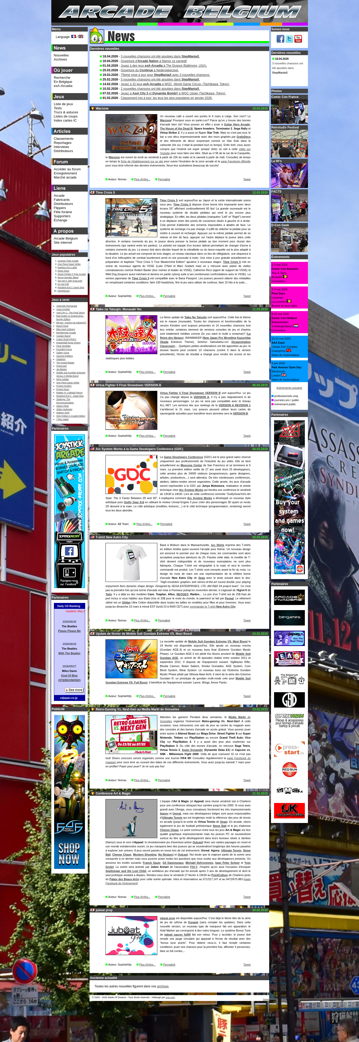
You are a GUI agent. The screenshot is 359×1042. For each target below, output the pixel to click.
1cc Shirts (217, 545)
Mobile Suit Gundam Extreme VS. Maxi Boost (217, 641)
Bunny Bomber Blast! (68, 277)
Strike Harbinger (64, 409)
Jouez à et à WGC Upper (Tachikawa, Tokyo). (173, 93)
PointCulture (219, 875)
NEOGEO (183, 594)
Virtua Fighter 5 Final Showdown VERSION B (190, 392)
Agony (164, 813)
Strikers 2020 (63, 412)
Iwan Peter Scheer (227, 862)
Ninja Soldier (62, 379)
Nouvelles (61, 55)
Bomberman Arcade (66, 332)
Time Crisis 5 (169, 200)
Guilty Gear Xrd (134, 502)
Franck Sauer (152, 862)
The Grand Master (65, 362)
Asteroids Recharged (66, 306)
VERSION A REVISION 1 (234, 405)
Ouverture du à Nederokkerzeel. (150, 70)
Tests (58, 108)
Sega (201, 577)
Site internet (63, 242)
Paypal (229, 598)
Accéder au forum (67, 169)
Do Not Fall (63, 284)
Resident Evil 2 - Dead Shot (70, 396)
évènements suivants (289, 387)
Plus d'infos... (142, 179)
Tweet (246, 179)
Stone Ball (219, 825)
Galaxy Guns (62, 352)
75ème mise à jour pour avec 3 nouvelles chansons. (165, 75)
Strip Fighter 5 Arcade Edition (70, 416)
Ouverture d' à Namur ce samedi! (154, 61)
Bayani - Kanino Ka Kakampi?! (71, 322)
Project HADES (64, 386)
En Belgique (63, 82)
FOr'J (193, 866)
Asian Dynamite (192, 749)
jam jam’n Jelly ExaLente (70, 281)
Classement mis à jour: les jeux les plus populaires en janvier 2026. (167, 98)
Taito (108, 594)
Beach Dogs (62, 326)
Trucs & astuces (66, 112)
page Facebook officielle (236, 161)
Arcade (59, 195)
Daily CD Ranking (68, 606)
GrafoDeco (243, 136)
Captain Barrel (63, 336)
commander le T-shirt (213, 606)
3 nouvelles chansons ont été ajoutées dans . (160, 56)
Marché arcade (65, 177)
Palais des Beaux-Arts (124, 879)
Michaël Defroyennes (199, 862)
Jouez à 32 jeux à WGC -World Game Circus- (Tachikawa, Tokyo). (175, 84)
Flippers (60, 208)
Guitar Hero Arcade (237, 124)
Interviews (61, 147)
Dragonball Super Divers (68, 342)
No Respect (165, 854)
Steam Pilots (62, 406)
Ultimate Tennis (172, 817)
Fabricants (62, 200)
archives (163, 986)
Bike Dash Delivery (65, 329)
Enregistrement (65, 173)
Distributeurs (63, 151)
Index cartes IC (65, 120)
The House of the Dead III (176, 128)
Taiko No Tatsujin (195, 317)
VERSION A (201, 397)
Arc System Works (191, 489)
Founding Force (64, 349)
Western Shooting (145, 854)
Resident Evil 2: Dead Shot (71, 287)
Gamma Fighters (64, 356)
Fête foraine (63, 212)
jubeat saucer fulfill (177, 934)
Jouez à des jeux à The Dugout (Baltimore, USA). (164, 65)
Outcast (197, 842)
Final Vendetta (63, 346)
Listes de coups (66, 116)
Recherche (62, 78)
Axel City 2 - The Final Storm (70, 312)
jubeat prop (167, 918)
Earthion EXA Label (67, 267)
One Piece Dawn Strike (69, 264)
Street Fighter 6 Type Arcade (72, 274)
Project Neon (62, 389)
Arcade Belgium (66, 238)
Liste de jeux (63, 104)
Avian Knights (63, 309)
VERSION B (240, 413)
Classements (64, 139)
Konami (193, 922)
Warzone (165, 120)
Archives (60, 59)
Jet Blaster (61, 369)
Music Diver (63, 271)
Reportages (63, 143)
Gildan (126, 602)
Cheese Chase (169, 829)
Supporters (62, 216)
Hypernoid (61, 366)
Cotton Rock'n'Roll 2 (66, 339)
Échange (60, 220)
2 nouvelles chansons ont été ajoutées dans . (160, 89)
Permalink (164, 179)
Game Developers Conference (183, 457)
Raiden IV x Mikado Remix (69, 392)
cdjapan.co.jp (68, 697)
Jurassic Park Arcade (68, 261)
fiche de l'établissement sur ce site (142, 161)
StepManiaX (64, 291)
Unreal (177, 813)
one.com (170, 997)
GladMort (61, 359)
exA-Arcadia (63, 86)
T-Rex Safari (62, 419)
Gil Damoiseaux (173, 862)
